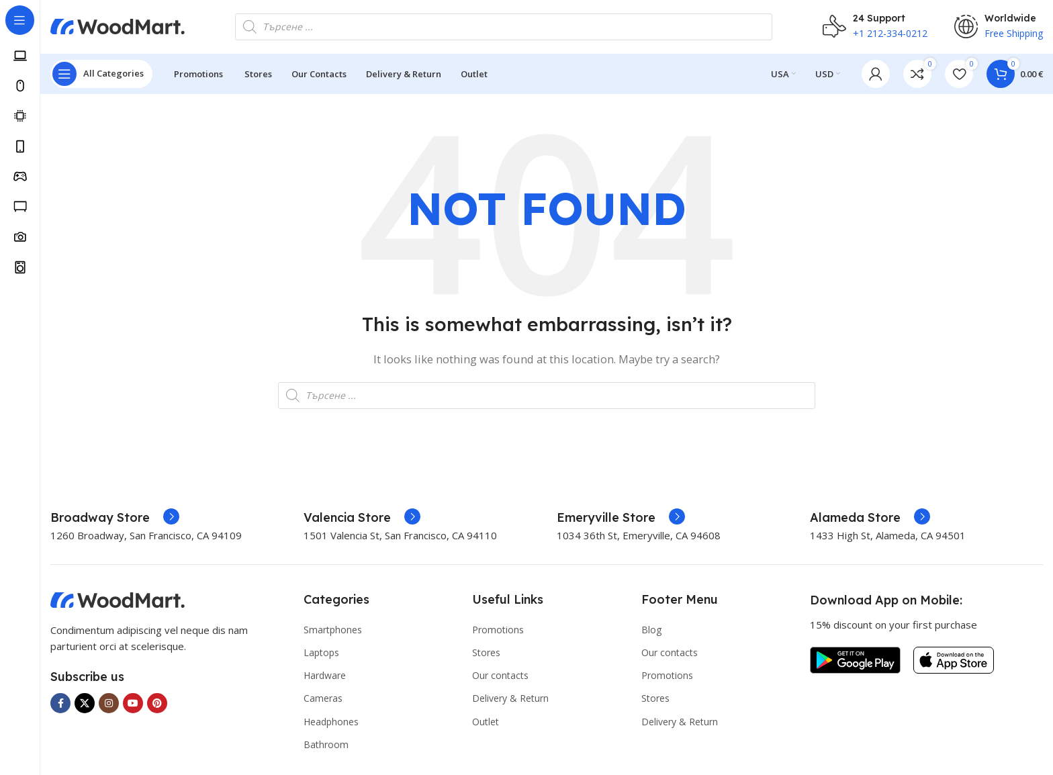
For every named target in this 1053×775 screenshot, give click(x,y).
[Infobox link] (114, 517)
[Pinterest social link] (157, 704)
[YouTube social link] (133, 704)
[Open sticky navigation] (101, 73)
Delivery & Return (510, 698)
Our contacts (500, 676)
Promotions (498, 629)
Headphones (331, 721)
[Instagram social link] (109, 704)
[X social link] (85, 704)
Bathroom (326, 744)
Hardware (325, 676)
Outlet (485, 721)
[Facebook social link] (60, 704)
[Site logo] (117, 25)
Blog (651, 629)
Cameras (323, 698)
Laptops (321, 652)
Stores (486, 652)
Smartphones (333, 629)
